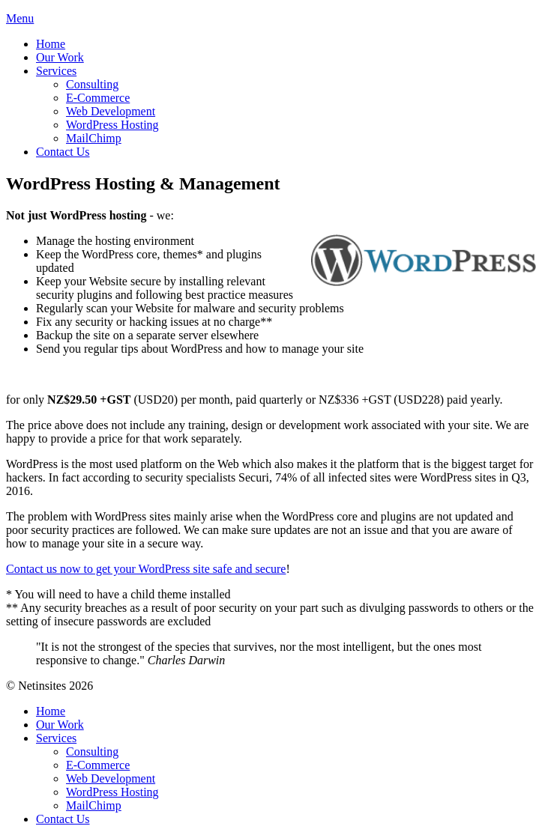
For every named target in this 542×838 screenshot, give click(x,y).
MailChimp (93, 138)
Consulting (92, 84)
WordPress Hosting (112, 124)
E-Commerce (98, 97)
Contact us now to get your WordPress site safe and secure (146, 568)
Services (56, 70)
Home (50, 43)
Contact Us (63, 151)
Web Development (110, 111)
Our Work (60, 57)
